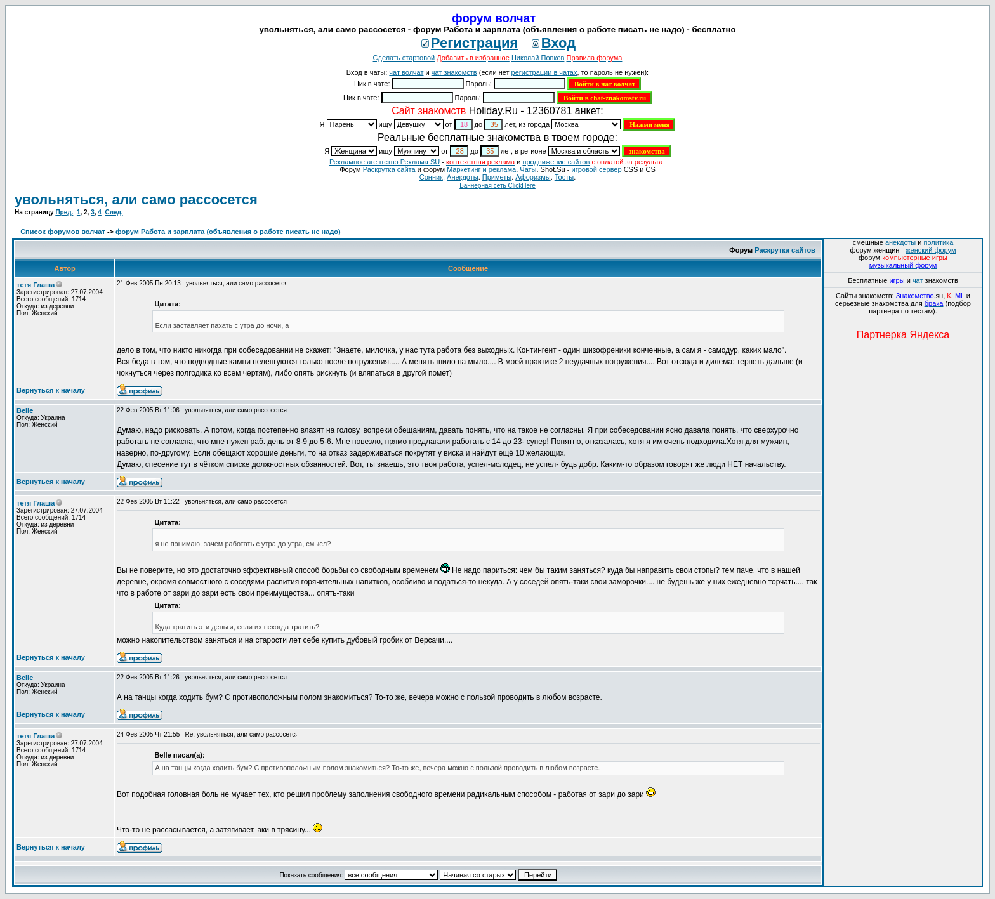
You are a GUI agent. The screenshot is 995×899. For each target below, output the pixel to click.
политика (939, 242)
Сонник (431, 177)
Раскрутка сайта (389, 169)
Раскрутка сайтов (784, 250)
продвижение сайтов (556, 162)
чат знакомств (454, 72)
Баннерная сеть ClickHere (497, 185)
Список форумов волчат (62, 231)
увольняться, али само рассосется (136, 199)
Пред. (64, 212)
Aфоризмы (532, 177)
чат (918, 280)
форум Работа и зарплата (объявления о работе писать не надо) (228, 231)
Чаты (528, 169)
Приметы (496, 177)
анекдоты (900, 242)
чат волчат (406, 72)
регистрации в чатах (544, 72)
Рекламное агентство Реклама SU (384, 162)
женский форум (931, 250)
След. (113, 212)
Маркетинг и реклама (481, 169)
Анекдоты (462, 177)
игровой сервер (596, 169)
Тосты (564, 177)
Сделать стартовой (404, 58)
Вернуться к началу (50, 390)
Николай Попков (538, 58)
